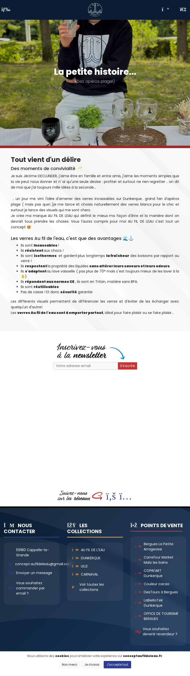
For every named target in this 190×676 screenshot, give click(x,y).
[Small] (85, 366)
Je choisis (91, 664)
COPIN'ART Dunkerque (149, 573)
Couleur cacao (152, 583)
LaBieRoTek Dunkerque (149, 603)
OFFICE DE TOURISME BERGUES (156, 616)
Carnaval (85, 574)
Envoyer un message (34, 572)
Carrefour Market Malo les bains (154, 560)
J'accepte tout (117, 664)
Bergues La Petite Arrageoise (154, 546)
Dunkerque (86, 558)
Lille (80, 566)
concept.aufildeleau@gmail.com (43, 563)
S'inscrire (127, 365)
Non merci (69, 664)
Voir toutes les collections (91, 587)
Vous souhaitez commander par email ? (30, 588)
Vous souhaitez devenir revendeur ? (160, 631)
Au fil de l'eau (88, 549)
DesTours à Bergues (156, 592)
